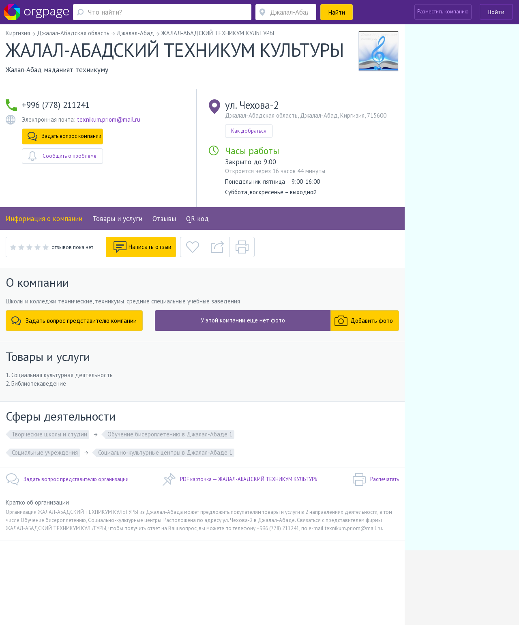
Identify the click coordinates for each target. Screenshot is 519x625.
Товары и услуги (117, 218)
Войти (496, 12)
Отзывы (164, 218)
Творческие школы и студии (49, 434)
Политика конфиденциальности (235, 573)
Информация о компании (44, 218)
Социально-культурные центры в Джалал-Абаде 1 (165, 452)
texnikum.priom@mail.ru (108, 119)
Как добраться (248, 130)
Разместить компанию (443, 11)
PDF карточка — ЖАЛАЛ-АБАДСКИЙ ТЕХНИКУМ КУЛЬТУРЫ (240, 479)
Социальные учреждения (45, 452)
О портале (76, 573)
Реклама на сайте (112, 573)
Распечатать (375, 479)
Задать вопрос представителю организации (67, 479)
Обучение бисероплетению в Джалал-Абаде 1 (169, 434)
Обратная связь (41, 573)
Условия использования (165, 573)
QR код (197, 218)
